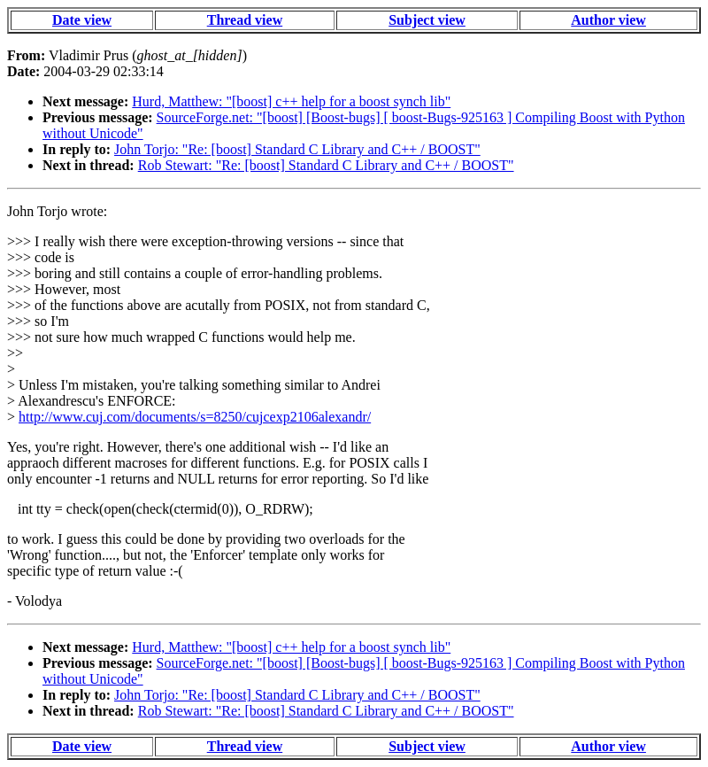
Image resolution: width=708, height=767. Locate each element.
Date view (82, 19)
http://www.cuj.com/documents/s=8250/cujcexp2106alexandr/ (195, 416)
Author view (608, 19)
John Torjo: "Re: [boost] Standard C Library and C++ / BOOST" (297, 149)
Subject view (427, 19)
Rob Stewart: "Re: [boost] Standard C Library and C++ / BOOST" (326, 165)
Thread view (244, 19)
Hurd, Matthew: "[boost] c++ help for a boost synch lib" (291, 101)
